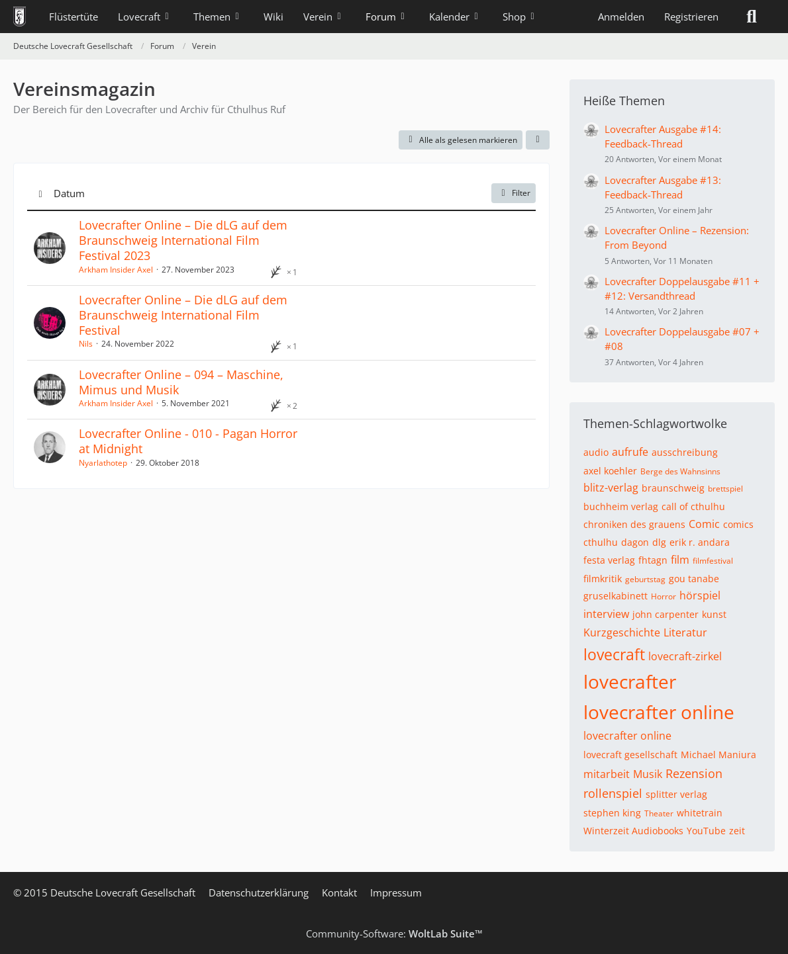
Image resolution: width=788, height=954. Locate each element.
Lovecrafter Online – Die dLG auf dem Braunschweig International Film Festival (183, 315)
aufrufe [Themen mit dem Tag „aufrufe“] (630, 452)
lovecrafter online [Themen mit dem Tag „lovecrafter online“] (658, 711)
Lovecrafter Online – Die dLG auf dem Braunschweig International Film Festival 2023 (183, 240)
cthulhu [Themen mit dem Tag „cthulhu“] (600, 542)
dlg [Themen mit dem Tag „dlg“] (659, 542)
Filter (513, 192)
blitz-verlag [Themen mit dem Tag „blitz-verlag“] (610, 487)
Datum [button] (69, 193)
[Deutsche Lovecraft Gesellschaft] (19, 16)
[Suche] (751, 16)
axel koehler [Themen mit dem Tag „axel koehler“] (610, 470)
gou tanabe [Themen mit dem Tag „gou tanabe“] (694, 578)
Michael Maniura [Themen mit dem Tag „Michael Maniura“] (718, 754)
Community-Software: (394, 933)
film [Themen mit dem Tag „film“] (680, 559)
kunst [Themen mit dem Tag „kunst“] (714, 614)
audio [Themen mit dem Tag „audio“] (596, 452)
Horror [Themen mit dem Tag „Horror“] (663, 596)
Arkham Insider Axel (116, 269)
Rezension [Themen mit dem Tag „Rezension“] (693, 773)
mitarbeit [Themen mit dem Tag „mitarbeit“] (606, 774)
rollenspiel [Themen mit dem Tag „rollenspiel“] (612, 793)
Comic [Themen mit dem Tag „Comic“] (704, 524)
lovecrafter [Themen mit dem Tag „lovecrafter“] (629, 681)
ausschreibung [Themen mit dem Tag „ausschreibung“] (685, 452)
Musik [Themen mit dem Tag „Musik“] (647, 774)
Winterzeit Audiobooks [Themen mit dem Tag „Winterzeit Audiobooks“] (633, 830)
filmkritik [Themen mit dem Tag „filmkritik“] (602, 578)
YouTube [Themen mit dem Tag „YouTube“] (706, 830)
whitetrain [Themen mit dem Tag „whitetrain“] (699, 812)
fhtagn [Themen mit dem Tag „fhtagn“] (652, 560)
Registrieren (691, 16)
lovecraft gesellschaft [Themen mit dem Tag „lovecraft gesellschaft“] (630, 754)
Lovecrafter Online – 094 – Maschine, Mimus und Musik (181, 382)
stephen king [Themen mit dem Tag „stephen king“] (612, 812)
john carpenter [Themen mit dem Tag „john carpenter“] (665, 614)
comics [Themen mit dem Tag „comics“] (738, 524)
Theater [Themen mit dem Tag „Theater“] (658, 813)
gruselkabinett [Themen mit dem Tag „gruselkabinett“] (615, 595)
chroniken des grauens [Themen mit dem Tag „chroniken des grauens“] (634, 524)
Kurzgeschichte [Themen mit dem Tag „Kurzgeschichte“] (621, 632)
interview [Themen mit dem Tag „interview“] (606, 614)
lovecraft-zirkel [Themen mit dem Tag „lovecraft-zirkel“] (685, 656)
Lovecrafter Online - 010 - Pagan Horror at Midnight (188, 440)
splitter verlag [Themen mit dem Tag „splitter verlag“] (676, 794)
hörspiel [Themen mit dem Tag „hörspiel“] (699, 595)
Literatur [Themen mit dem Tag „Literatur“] (685, 632)
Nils (86, 343)
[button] (538, 140)
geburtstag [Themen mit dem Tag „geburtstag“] (645, 579)
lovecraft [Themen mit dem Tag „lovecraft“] (614, 654)
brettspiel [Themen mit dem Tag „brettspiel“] (725, 488)
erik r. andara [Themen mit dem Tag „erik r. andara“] (699, 542)
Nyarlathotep (103, 462)
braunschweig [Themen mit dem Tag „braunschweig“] (673, 488)
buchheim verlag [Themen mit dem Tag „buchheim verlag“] (620, 506)
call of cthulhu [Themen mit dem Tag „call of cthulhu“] (693, 506)
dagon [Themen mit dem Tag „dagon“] (635, 542)
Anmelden (621, 16)
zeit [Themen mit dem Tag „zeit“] (737, 830)
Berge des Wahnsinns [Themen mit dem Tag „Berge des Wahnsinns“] (680, 471)
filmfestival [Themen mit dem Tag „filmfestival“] (713, 560)
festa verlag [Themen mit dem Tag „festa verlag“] (609, 560)
